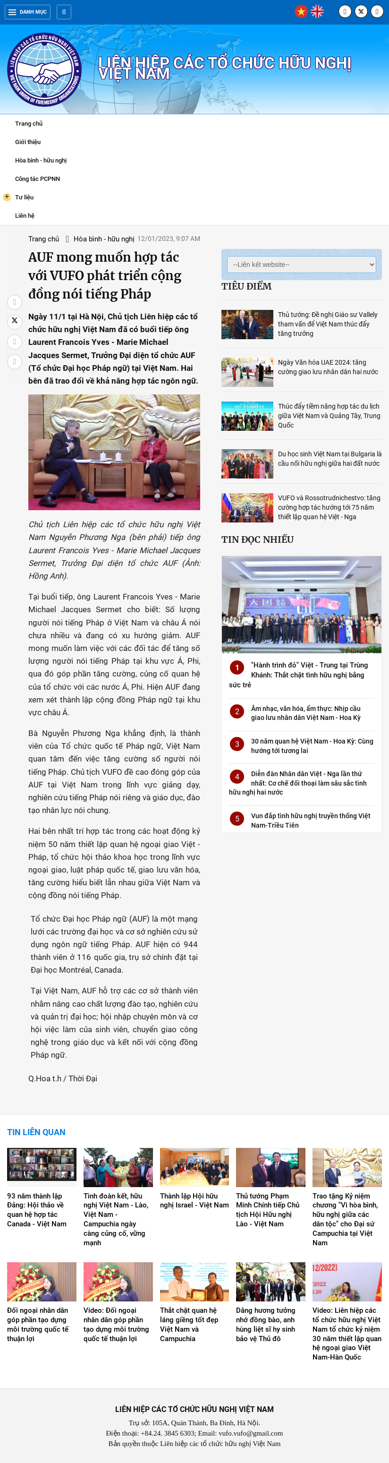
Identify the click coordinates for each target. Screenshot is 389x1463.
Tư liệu (18, 197)
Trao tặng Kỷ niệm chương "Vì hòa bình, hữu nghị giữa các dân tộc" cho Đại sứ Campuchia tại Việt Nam (345, 1220)
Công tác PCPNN (37, 178)
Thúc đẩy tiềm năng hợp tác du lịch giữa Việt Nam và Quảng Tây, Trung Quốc (329, 415)
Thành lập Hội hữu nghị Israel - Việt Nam (194, 1201)
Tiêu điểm (246, 286)
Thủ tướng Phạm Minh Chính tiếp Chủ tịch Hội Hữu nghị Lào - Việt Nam (267, 1210)
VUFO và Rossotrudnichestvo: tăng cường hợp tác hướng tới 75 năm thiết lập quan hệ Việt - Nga (329, 507)
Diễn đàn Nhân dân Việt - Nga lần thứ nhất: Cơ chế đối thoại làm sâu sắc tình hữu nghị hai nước (298, 783)
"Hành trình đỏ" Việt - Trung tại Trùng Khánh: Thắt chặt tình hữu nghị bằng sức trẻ (298, 675)
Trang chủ (28, 123)
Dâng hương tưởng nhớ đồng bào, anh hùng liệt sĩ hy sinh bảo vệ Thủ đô (266, 1324)
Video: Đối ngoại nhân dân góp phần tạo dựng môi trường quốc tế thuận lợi (116, 1324)
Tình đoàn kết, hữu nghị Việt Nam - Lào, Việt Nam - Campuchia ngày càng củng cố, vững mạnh (116, 1220)
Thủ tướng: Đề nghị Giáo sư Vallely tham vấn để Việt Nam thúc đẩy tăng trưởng (328, 324)
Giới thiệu (28, 141)
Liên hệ (24, 215)
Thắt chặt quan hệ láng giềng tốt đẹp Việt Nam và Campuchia (189, 1324)
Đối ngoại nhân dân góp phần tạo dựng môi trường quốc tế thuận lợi (37, 1324)
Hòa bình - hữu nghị (41, 160)
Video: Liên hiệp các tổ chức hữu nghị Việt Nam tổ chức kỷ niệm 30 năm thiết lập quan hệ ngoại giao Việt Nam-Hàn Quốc (347, 1334)
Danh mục (27, 12)
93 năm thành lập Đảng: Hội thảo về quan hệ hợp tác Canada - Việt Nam (37, 1210)
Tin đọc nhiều (257, 539)
